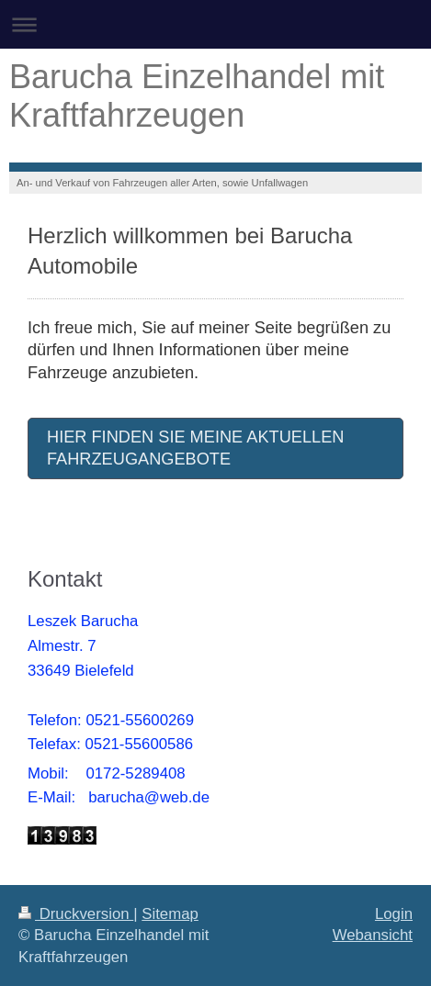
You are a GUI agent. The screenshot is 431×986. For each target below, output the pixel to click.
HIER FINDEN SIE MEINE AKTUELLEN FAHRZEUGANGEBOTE (195, 448)
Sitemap (170, 914)
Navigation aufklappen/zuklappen (215, 24)
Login (394, 914)
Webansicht (373, 935)
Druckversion (75, 914)
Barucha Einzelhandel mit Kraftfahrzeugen (196, 96)
